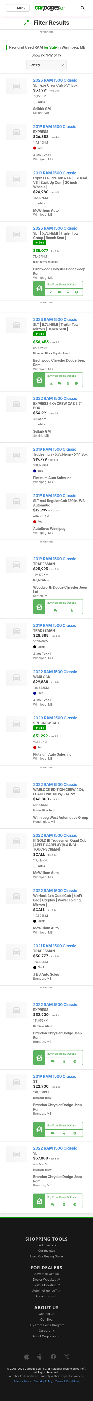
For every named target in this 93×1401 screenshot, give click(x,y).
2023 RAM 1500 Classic (55, 80)
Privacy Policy (22, 1381)
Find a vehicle (46, 1245)
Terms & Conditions (67, 1381)
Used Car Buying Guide (46, 1256)
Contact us (46, 1314)
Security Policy (43, 1381)
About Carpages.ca (46, 1336)
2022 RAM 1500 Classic (55, 398)
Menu (17, 8)
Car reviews (46, 1250)
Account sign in (47, 1296)
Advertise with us (46, 1274)
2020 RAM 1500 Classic (55, 718)
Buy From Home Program (46, 1325)
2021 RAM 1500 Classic (54, 946)
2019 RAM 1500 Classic (54, 126)
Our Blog (46, 1319)
